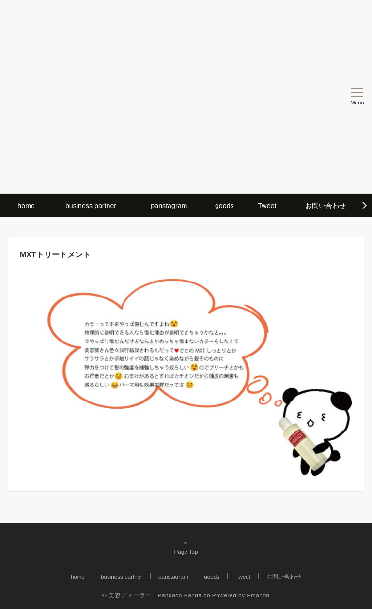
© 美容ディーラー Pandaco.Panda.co (156, 595)
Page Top (186, 547)
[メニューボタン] (357, 96)
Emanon (258, 595)
